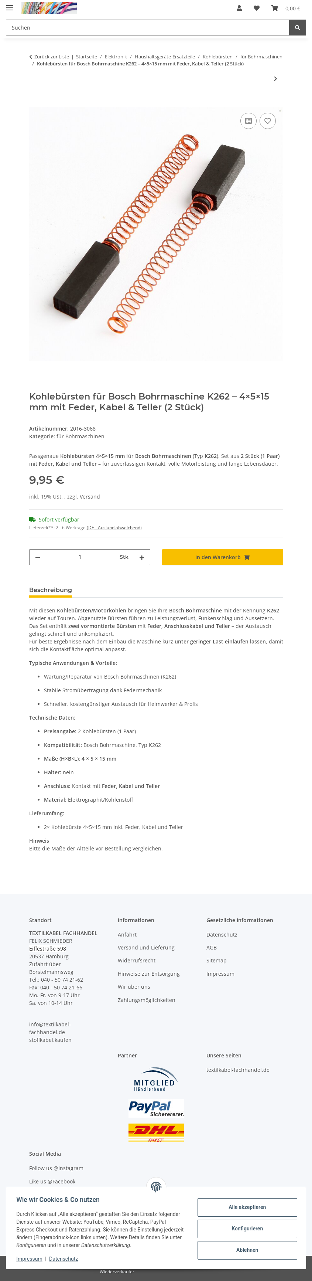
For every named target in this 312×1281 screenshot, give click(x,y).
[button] (239, 8)
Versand (90, 496)
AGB (211, 947)
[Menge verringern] (38, 557)
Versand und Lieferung (146, 947)
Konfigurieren (245, 1228)
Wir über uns (134, 986)
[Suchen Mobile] (147, 27)
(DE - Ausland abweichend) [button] (114, 527)
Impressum (31, 1259)
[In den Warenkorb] (35, 103)
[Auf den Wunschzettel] (268, 121)
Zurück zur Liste (51, 56)
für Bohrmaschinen (80, 436)
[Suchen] (297, 27)
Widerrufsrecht (136, 960)
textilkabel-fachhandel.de (238, 1069)
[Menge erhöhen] (142, 557)
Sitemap (216, 960)
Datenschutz (65, 1259)
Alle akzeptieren (245, 1207)
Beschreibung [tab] (50, 590)
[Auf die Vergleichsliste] (248, 121)
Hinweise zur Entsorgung (149, 973)
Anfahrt (127, 934)
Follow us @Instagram (56, 1168)
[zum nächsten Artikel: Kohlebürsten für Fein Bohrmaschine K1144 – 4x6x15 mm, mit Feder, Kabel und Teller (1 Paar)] (275, 78)
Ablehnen (245, 1250)
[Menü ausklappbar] (9, 4)
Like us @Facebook (52, 1181)
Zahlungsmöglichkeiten (146, 999)
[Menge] (79, 557)
